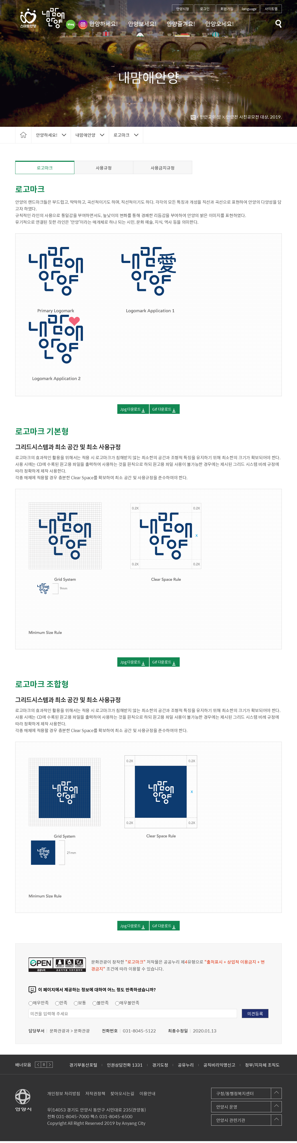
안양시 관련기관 (230, 1122)
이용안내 (147, 1095)
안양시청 (182, 8)
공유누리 (186, 1067)
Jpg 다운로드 (123, 410)
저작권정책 (95, 1095)
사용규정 (104, 167)
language (249, 8)
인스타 (83, 24)
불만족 (101, 1004)
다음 (50, 1066)
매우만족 (39, 1004)
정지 (44, 1066)
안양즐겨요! (181, 23)
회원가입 (226, 8)
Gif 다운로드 (167, 410)
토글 (278, 24)
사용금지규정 (163, 167)
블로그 (70, 24)
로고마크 (45, 167)
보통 (80, 1004)
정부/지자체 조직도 (262, 1067)
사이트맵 (271, 8)
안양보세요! (142, 23)
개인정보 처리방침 (63, 1095)
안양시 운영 (226, 1108)
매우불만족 (127, 1004)
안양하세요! (103, 23)
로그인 (205, 8)
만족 (61, 1004)
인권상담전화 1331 (125, 1067)
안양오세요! (219, 23)
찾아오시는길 (122, 1095)
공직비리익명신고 (219, 1067)
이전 (38, 1066)
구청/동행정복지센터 (235, 1095)
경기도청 (160, 1067)
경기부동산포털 (83, 1067)
